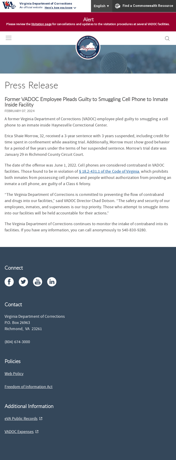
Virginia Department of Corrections (45, 3)
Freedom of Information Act (28, 386)
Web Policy (14, 373)
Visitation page (41, 24)
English (102, 6)
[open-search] (167, 38)
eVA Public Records (21, 418)
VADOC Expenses (19, 431)
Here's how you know (58, 7)
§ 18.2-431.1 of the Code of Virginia (109, 171)
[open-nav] (12, 38)
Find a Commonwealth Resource (144, 6)
